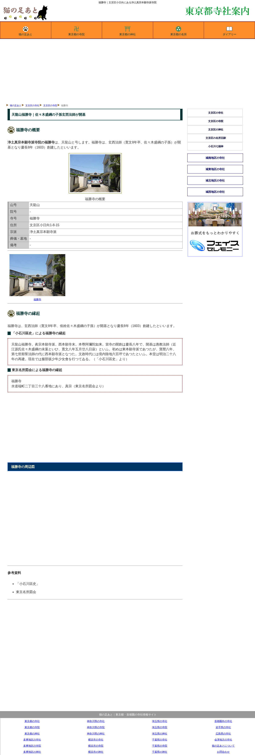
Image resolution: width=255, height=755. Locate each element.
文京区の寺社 (32, 105)
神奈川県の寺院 (96, 727)
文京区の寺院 (50, 105)
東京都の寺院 (76, 30)
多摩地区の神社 (32, 751)
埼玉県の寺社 (159, 721)
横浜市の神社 (95, 751)
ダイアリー (229, 30)
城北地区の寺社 (215, 180)
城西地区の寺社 (215, 191)
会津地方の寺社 (223, 739)
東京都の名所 (178, 30)
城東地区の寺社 (215, 169)
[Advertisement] (127, 70)
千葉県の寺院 (159, 745)
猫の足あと (25, 30)
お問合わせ (223, 751)
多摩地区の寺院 (32, 745)
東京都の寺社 (32, 721)
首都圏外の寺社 (223, 721)
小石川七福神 (215, 146)
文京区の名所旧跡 (216, 138)
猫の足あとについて (223, 745)
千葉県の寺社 (159, 739)
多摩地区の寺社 (32, 739)
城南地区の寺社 (215, 157)
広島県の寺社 (223, 733)
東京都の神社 (127, 30)
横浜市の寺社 (95, 739)
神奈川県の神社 (96, 733)
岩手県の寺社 (223, 727)
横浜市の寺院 (95, 745)
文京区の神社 (215, 129)
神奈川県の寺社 (96, 721)
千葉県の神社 (159, 751)
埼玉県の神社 (159, 733)
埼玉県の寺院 (159, 727)
